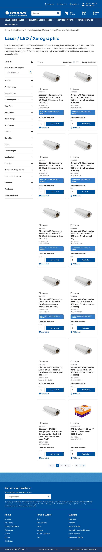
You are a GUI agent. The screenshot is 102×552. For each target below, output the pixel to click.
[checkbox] (40, 89)
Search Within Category (14, 68)
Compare (44, 89)
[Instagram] (19, 549)
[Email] (26, 549)
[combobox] (46, 13)
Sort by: (84, 62)
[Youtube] (23, 549)
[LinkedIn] (16, 549)
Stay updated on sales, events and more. (18, 492)
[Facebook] (13, 549)
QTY (40, 120)
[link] (50, 465)
